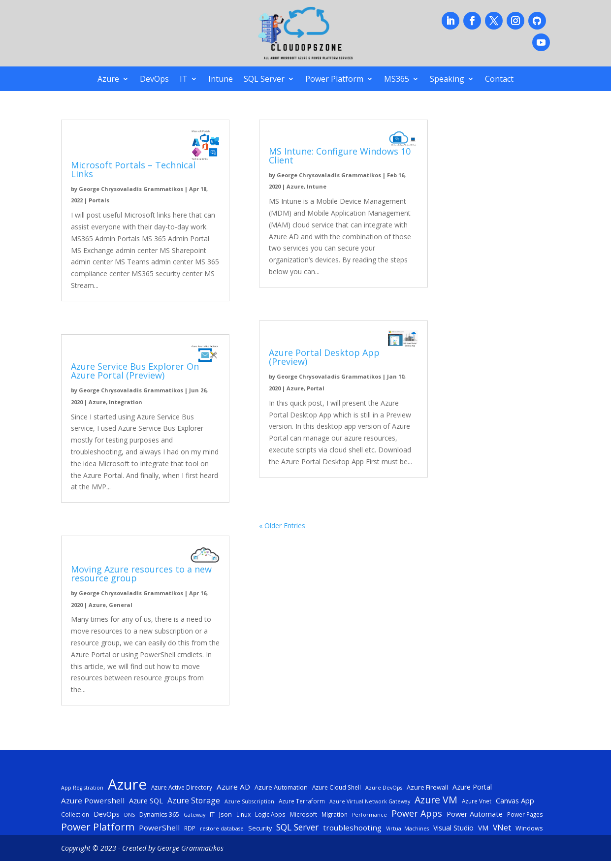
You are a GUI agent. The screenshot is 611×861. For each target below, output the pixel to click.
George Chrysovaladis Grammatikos (131, 188)
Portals (99, 200)
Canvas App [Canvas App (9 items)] (515, 800)
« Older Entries (282, 525)
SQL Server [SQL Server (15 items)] (297, 827)
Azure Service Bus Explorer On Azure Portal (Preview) (135, 370)
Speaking (447, 79)
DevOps (154, 79)
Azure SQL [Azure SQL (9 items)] (146, 800)
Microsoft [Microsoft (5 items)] (303, 814)
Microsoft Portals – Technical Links (133, 169)
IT (184, 79)
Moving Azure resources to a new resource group (141, 573)
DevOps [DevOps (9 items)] (107, 814)
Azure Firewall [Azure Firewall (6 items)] (427, 787)
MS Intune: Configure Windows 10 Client (340, 155)
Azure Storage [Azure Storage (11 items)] (193, 800)
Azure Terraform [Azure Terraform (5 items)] (302, 801)
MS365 (396, 79)
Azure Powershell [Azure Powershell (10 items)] (93, 800)
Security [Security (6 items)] (260, 828)
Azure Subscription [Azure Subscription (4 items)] (249, 801)
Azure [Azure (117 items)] (127, 785)
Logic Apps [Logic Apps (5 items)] (270, 814)
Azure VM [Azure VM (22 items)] (436, 800)
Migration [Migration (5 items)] (335, 814)
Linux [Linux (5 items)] (243, 814)
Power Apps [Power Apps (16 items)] (416, 813)
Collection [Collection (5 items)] (75, 814)
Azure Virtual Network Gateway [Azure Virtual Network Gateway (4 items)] (369, 801)
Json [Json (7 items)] (225, 814)
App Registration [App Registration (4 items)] (82, 787)
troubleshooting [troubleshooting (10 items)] (352, 827)
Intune (220, 79)
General (120, 604)
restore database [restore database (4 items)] (222, 828)
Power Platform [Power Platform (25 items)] (97, 827)
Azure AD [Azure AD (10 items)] (233, 787)
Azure (108, 79)
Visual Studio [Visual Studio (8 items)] (453, 827)
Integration (125, 402)
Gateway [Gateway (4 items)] (194, 814)
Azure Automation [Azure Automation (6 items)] (281, 787)
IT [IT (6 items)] (212, 814)
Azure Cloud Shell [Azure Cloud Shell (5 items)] (336, 787)
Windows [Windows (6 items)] (529, 828)
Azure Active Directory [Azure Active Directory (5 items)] (181, 787)
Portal (315, 388)
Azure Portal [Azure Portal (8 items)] (472, 787)
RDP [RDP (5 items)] (189, 828)
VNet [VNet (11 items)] (502, 827)
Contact (499, 79)
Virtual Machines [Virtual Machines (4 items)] (407, 828)
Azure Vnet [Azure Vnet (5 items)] (476, 801)
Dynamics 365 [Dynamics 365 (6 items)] (159, 814)
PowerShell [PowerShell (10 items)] (159, 827)
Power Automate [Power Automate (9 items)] (475, 814)
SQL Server (264, 79)
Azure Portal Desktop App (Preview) (324, 357)
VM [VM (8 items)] (483, 827)
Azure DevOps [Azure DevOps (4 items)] (383, 787)
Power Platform (334, 79)
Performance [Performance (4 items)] (369, 814)
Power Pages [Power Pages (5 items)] (525, 814)
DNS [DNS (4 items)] (129, 814)
